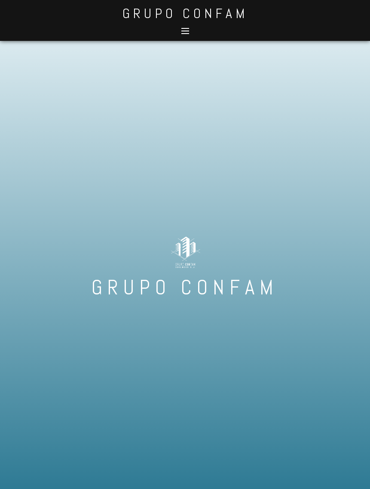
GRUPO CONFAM (185, 13)
